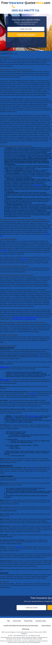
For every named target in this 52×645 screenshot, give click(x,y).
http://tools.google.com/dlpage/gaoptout (24, 319)
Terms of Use (37, 185)
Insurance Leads (41, 621)
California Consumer (34, 416)
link (38, 355)
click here (4, 250)
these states (38, 632)
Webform (19, 547)
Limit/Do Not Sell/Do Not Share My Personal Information (20, 626)
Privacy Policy (28, 621)
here (32, 469)
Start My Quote (26, 34)
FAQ (8, 621)
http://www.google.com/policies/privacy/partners (26, 317)
